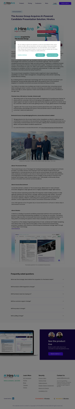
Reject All (40, 55)
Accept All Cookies (52, 55)
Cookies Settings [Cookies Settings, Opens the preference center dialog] (22, 55)
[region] (38, 50)
